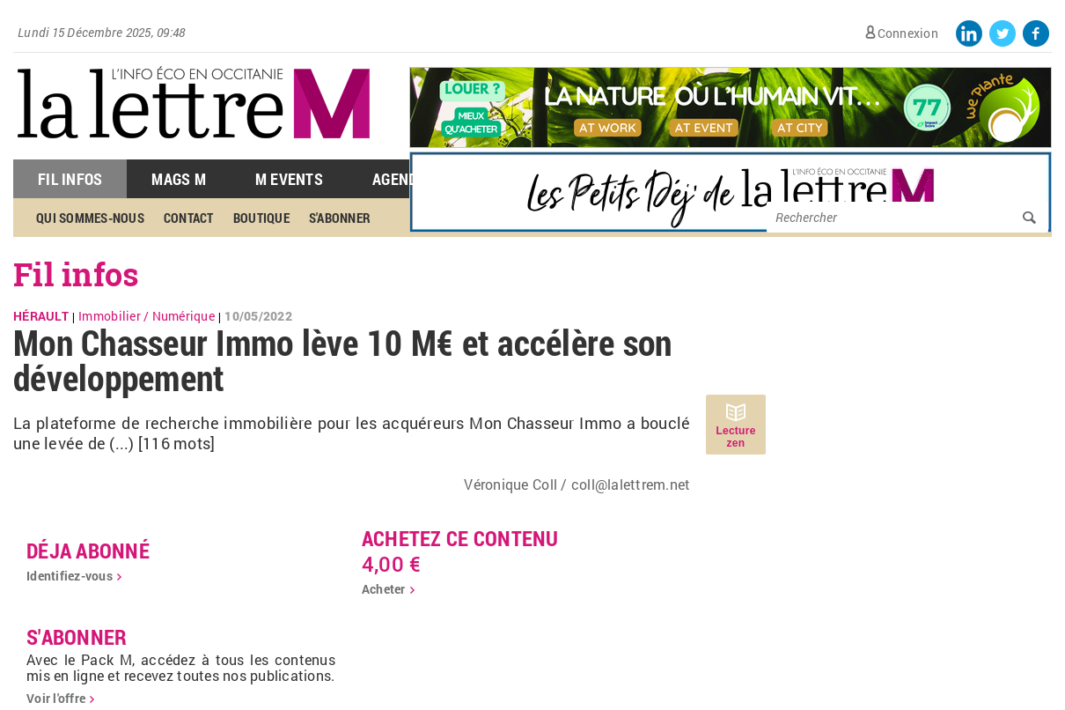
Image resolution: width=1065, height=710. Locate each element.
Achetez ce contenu (460, 538)
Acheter (384, 589)
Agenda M (407, 178)
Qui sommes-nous (90, 217)
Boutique (261, 217)
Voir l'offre (55, 698)
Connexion (908, 33)
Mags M (178, 178)
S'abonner (340, 217)
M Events (289, 178)
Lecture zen (735, 437)
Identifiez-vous (69, 575)
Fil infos (76, 274)
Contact (189, 217)
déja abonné (88, 550)
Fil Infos (70, 178)
